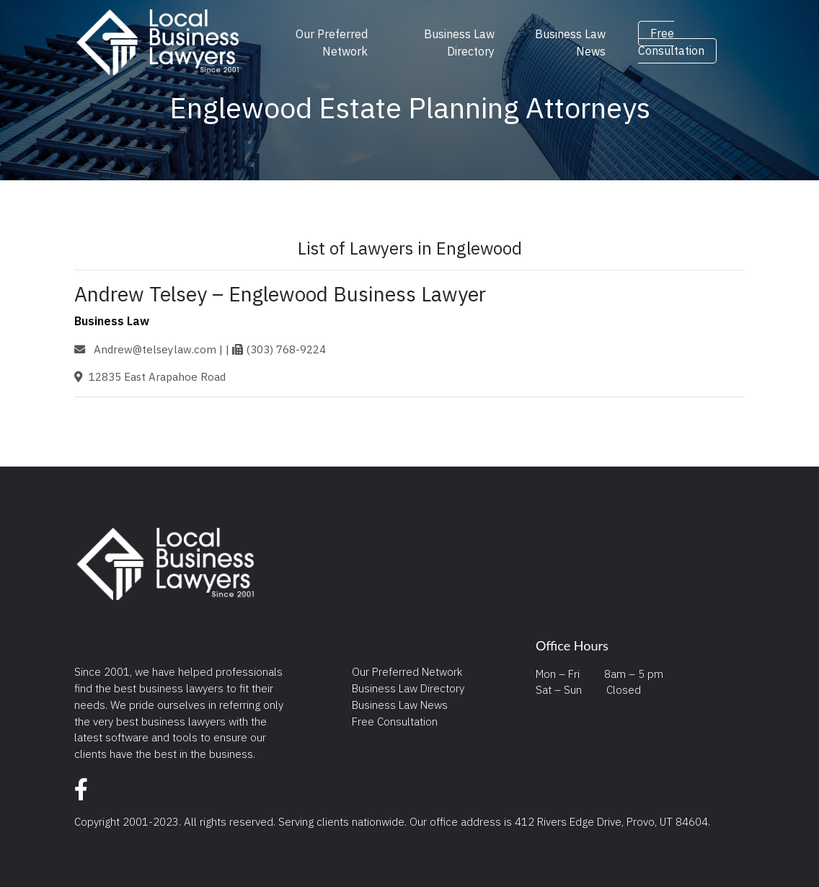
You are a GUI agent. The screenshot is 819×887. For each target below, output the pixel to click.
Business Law (111, 321)
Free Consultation (671, 42)
